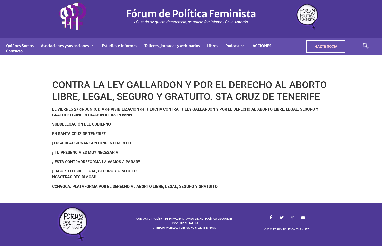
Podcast (234, 45)
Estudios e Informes (119, 45)
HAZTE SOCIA (326, 46)
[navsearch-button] (366, 46)
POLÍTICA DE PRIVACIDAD (168, 218)
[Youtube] (303, 218)
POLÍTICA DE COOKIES (219, 218)
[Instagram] (292, 218)
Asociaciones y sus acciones (67, 45)
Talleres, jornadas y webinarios (172, 45)
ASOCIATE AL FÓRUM (185, 223)
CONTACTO (143, 218)
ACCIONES (262, 45)
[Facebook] (271, 218)
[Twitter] (281, 218)
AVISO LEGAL (194, 218)
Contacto (14, 51)
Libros (212, 45)
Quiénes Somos (20, 45)
